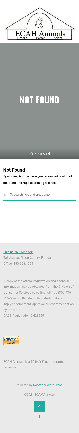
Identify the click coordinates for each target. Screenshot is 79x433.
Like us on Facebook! (18, 252)
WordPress (54, 385)
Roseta (37, 385)
